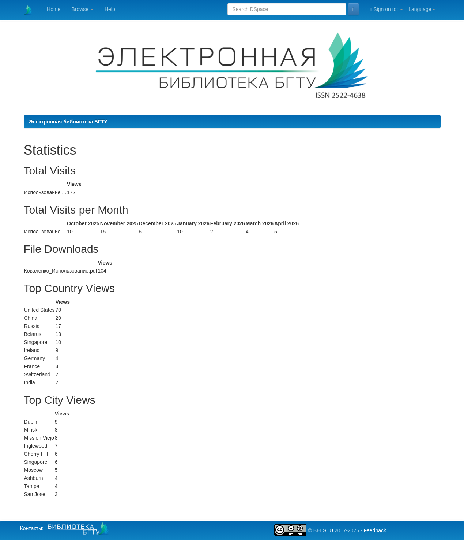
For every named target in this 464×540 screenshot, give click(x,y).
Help (110, 9)
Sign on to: (386, 9)
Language (421, 9)
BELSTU (323, 530)
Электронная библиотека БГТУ (68, 122)
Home (52, 9)
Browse (82, 9)
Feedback (374, 530)
